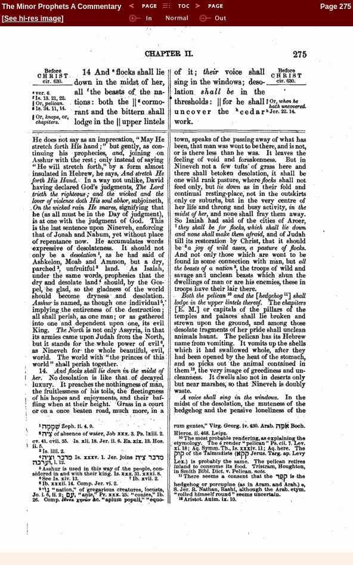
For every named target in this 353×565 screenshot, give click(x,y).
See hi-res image (32, 18)
